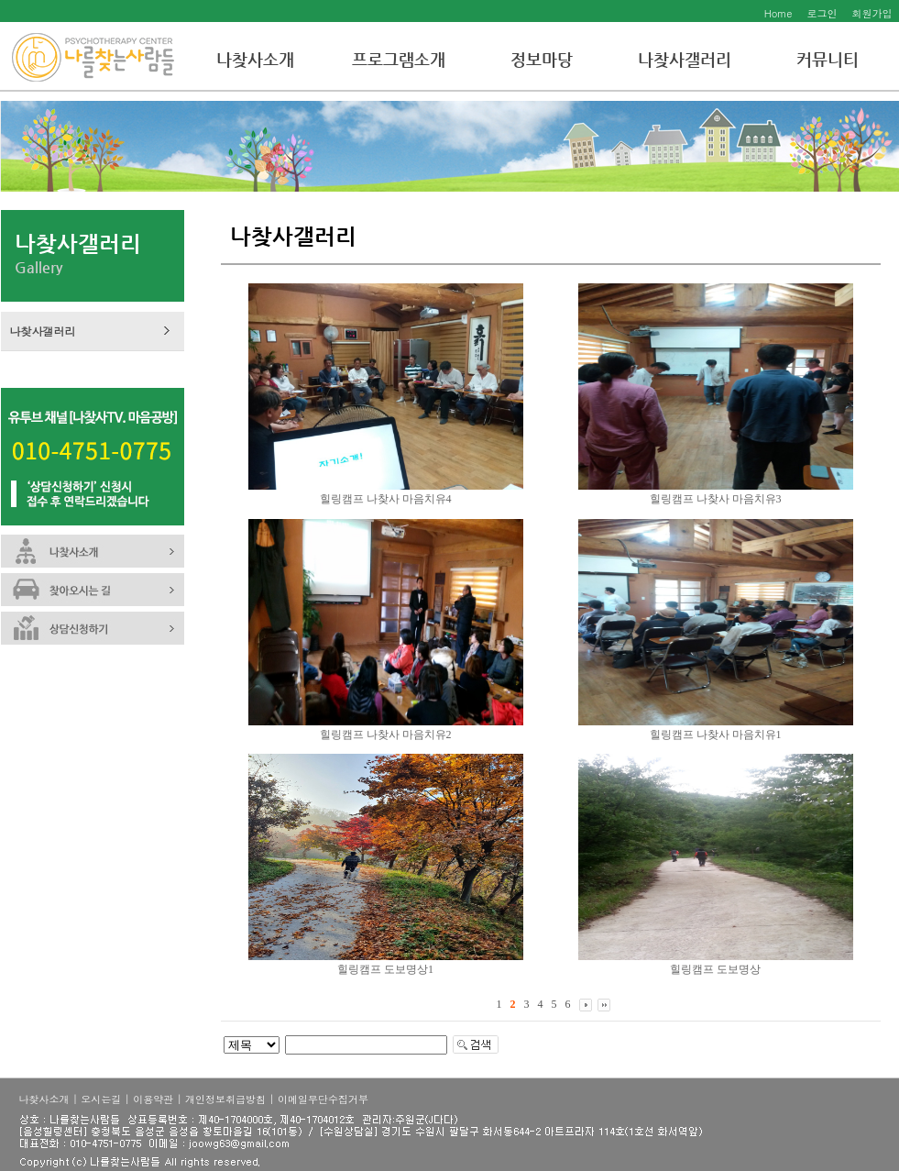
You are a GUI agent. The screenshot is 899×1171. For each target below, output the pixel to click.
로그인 (822, 13)
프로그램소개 (398, 59)
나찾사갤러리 (684, 59)
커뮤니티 (827, 59)
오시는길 (101, 1099)
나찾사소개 (255, 59)
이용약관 (153, 1099)
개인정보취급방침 (225, 1099)
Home (778, 13)
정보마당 (541, 59)
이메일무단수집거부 (323, 1099)
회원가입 (872, 13)
